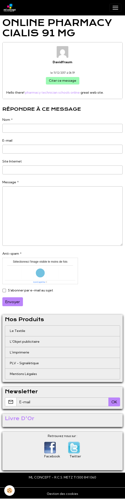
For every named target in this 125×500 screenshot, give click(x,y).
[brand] (11, 8)
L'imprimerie (19, 352)
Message (9, 182)
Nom (6, 120)
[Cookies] (9, 490)
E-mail (7, 140)
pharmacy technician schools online (52, 92)
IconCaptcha (39, 282)
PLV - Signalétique (24, 363)
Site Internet (12, 161)
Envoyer (12, 301)
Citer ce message (62, 80)
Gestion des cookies (62, 494)
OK (114, 402)
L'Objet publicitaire (25, 341)
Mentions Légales (23, 374)
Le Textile (17, 331)
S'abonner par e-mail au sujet (30, 290)
